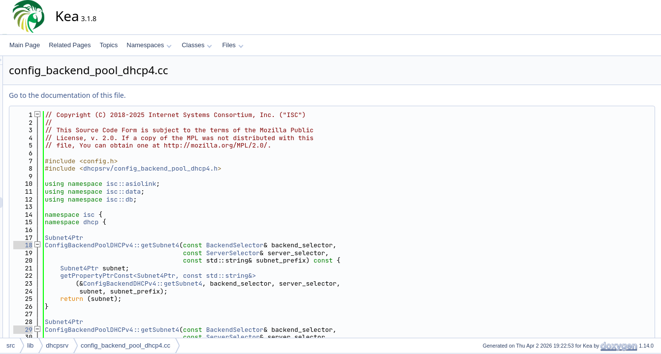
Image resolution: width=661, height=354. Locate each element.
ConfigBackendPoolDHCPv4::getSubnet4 (200, 245)
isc (177, 214)
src (10, 345)
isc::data (212, 191)
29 (111, 329)
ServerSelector (321, 253)
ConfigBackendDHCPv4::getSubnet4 (231, 283)
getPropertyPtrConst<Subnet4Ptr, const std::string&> (247, 275)
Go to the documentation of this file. (155, 95)
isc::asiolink (220, 183)
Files (232, 45)
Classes (197, 45)
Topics (108, 45)
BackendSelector (323, 245)
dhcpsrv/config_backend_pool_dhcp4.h (239, 168)
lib (30, 345)
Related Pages (70, 45)
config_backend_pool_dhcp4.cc (125, 345)
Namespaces (148, 45)
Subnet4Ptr (152, 238)
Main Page (24, 45)
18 (111, 245)
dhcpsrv (57, 345)
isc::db (208, 199)
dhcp (179, 222)
